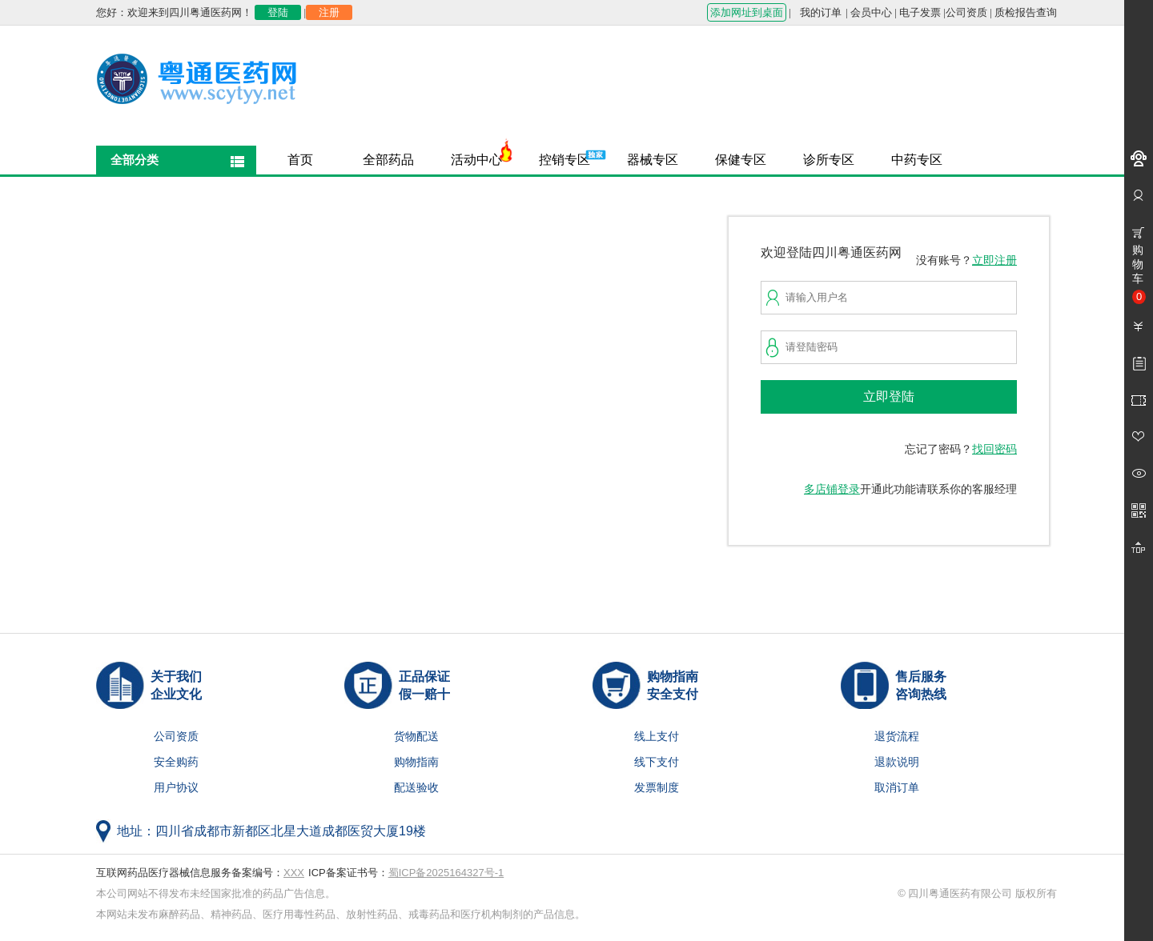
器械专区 (652, 159)
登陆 (277, 12)
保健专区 (740, 159)
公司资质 (966, 12)
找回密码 (994, 449)
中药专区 (916, 159)
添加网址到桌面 (746, 12)
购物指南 (416, 762)
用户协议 (176, 788)
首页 (300, 159)
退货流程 (896, 737)
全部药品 (388, 159)
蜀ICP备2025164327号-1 (446, 873)
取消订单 (896, 788)
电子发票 (920, 12)
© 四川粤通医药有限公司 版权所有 (977, 893)
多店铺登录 (832, 489)
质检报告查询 (1025, 12)
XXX (293, 873)
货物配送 (416, 737)
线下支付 (656, 762)
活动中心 (476, 159)
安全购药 (176, 762)
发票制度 (656, 788)
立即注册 (994, 260)
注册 (329, 12)
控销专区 (564, 159)
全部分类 (134, 159)
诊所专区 (828, 159)
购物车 (1139, 273)
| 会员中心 (869, 12)
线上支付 (656, 737)
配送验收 (416, 788)
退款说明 (896, 762)
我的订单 (821, 12)
